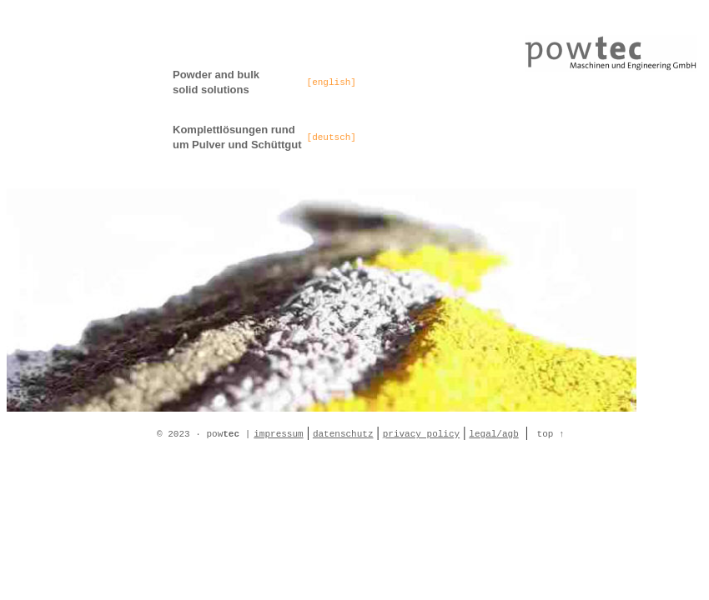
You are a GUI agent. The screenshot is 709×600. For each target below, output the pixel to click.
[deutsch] (331, 137)
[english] (331, 83)
